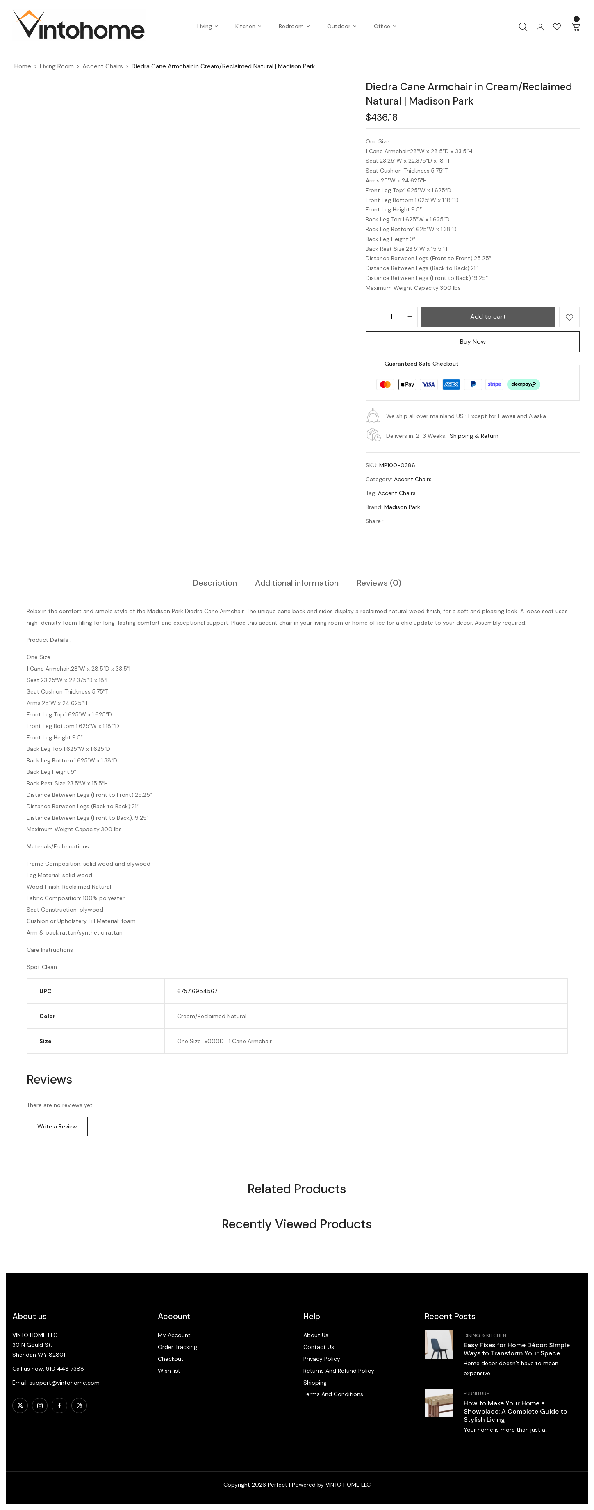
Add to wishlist (569, 317)
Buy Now (473, 341)
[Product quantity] (391, 316)
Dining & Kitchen (485, 1335)
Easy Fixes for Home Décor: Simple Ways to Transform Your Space (517, 1349)
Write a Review (57, 1126)
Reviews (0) (379, 583)
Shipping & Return (474, 435)
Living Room (57, 66)
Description (215, 583)
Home (22, 66)
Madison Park (402, 507)
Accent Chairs (102, 66)
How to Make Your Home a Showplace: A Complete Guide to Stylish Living (515, 1411)
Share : (375, 521)
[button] (575, 26)
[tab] (215, 583)
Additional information (297, 583)
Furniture (476, 1393)
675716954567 (197, 991)
